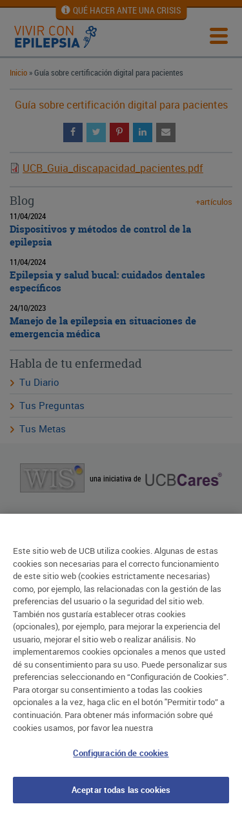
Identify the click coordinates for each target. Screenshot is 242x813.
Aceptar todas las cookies (121, 792)
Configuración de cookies (120, 755)
